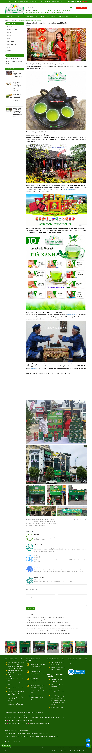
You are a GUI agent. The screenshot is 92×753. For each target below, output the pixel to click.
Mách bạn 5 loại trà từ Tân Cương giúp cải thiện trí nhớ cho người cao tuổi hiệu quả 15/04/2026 (49, 625)
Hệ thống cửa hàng (58, 12)
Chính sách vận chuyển (69, 750)
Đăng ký (79, 1)
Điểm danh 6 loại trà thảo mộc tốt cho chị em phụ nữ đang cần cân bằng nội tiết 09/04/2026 (48, 633)
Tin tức (43, 16)
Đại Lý (37, 16)
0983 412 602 (7, 745)
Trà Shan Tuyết (66, 10)
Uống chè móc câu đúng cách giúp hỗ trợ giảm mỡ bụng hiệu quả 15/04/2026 (45, 620)
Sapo (6, 750)
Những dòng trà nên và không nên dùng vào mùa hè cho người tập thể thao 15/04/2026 (47, 622)
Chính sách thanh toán (80, 748)
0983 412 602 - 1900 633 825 (18, 739)
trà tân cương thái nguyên (32, 525)
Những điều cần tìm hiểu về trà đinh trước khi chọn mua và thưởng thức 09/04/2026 (46, 630)
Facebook (73, 664)
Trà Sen (50, 10)
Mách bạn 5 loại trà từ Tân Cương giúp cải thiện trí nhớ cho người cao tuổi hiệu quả (17, 111)
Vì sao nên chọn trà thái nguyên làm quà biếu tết (46, 23)
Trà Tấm (40, 12)
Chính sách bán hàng (68, 748)
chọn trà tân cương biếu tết (46, 521)
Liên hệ (78, 16)
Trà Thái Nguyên (38, 10)
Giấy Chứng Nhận (63, 16)
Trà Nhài (54, 10)
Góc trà (59, 748)
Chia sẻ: (76, 519)
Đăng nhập (71, 1)
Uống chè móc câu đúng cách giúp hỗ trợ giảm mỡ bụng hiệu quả (17, 85)
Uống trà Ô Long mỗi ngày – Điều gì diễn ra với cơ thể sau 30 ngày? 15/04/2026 (45, 617)
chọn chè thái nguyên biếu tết (33, 521)
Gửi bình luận (31, 608)
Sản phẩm (30, 16)
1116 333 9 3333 (43, 717)
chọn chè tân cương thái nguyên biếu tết (45, 519)
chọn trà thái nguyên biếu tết (49, 523)
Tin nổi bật (10, 69)
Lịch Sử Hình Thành (20, 16)
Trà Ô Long (45, 10)
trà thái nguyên (70, 189)
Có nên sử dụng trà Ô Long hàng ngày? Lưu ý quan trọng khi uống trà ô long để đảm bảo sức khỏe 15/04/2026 (53, 628)
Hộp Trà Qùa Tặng (33, 12)
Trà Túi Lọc (59, 10)
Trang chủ (9, 16)
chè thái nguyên (71, 314)
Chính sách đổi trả (81, 750)
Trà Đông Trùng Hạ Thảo (48, 12)
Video (72, 16)
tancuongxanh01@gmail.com (15, 741)
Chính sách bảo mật (57, 750)
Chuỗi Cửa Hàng (52, 16)
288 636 (34, 715)
